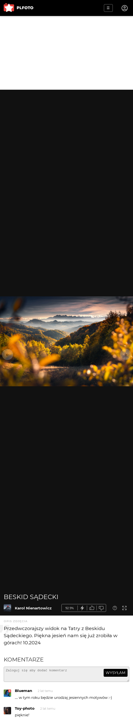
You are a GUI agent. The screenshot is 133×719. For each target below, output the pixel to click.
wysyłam (115, 672)
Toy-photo (25, 710)
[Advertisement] (66, 52)
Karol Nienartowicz (33, 608)
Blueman (23, 692)
